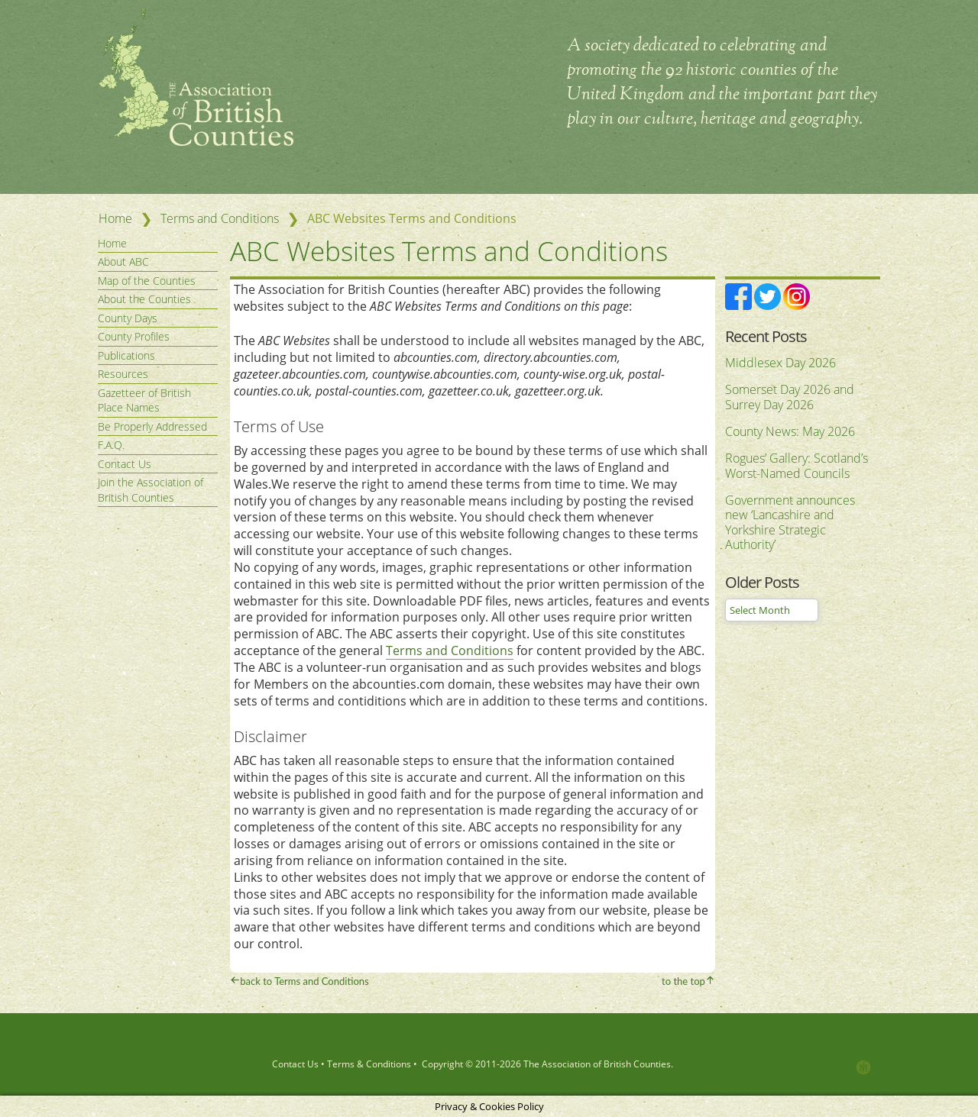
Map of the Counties (147, 280)
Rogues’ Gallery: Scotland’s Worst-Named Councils (796, 466)
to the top (683, 981)
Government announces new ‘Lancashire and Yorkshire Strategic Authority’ (790, 523)
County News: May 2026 (790, 431)
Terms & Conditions (369, 1063)
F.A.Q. (111, 444)
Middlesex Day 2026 (780, 362)
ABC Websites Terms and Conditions (471, 249)
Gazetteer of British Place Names (144, 400)
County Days (127, 318)
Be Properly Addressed (152, 426)
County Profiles (134, 336)
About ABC (123, 261)
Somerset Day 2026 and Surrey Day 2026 (789, 397)
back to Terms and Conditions (304, 981)
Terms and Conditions (219, 218)
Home (115, 218)
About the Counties (144, 299)
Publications (126, 355)
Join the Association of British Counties (150, 490)
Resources (123, 373)
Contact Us (124, 464)
